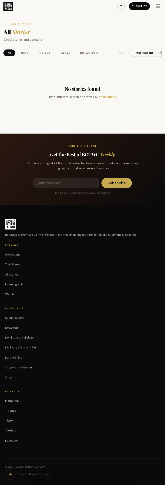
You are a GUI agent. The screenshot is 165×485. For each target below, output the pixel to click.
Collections (12, 254)
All (9, 53)
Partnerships (13, 357)
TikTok (9, 420)
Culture (65, 53)
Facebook (11, 440)
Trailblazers (12, 264)
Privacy (21, 474)
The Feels (44, 53)
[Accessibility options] (10, 475)
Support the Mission (18, 367)
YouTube (10, 430)
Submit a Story (14, 318)
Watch (9, 294)
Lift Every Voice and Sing (21, 347)
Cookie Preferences (39, 474)
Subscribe (139, 6)
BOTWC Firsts (89, 53)
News (24, 53)
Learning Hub (14, 284)
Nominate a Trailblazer (20, 337)
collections (108, 97)
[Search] (121, 6)
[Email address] (66, 183)
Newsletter (12, 327)
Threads (10, 411)
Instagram (12, 401)
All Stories (11, 274)
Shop (8, 377)
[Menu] (158, 6)
